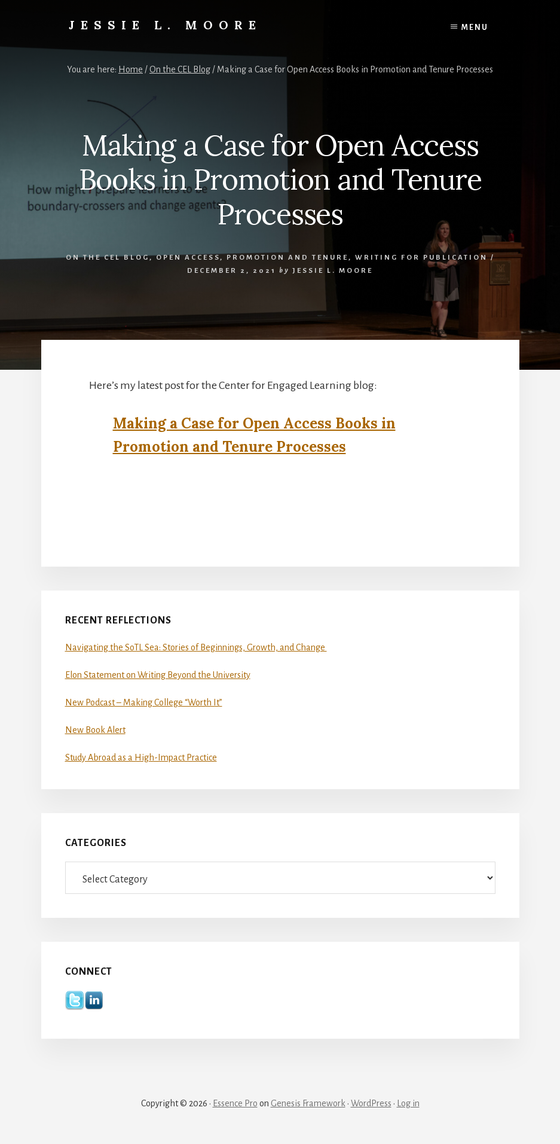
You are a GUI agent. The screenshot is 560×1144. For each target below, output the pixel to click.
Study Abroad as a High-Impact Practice (141, 757)
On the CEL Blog (107, 257)
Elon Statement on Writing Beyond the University (157, 675)
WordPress (371, 1103)
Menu (474, 27)
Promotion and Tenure (287, 257)
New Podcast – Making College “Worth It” (143, 702)
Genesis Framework (308, 1103)
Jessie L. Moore (165, 24)
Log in (408, 1103)
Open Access (188, 257)
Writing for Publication (421, 257)
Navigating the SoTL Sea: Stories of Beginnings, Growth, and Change (196, 647)
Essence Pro (235, 1103)
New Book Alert (95, 730)
